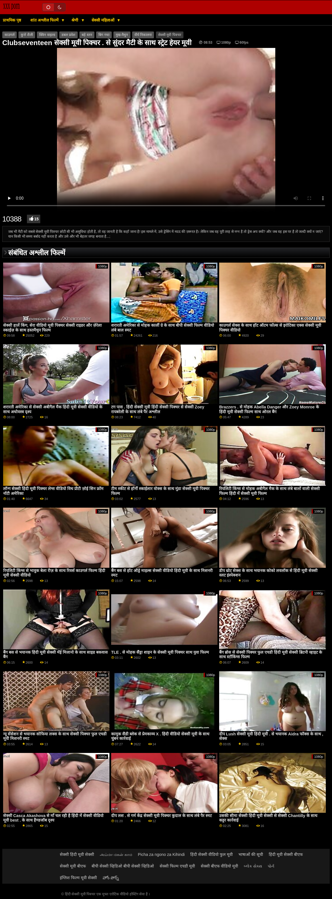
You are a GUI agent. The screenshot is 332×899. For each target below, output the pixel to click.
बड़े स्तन (87, 35)
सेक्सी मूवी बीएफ (73, 866)
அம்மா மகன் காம (116, 854)
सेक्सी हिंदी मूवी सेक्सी (77, 854)
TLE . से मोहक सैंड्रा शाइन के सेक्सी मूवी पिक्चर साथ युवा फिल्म (160, 652)
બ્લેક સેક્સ (253, 866)
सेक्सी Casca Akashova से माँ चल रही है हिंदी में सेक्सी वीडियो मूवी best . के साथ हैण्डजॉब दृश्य (53, 818)
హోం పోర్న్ (111, 877)
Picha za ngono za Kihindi (161, 854)
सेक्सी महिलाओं (103, 20)
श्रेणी (75, 20)
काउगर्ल (9, 35)
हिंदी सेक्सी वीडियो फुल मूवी (211, 854)
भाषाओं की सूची (250, 854)
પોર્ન (271, 866)
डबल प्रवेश (68, 35)
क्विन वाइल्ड (47, 35)
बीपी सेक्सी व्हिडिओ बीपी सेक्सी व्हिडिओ (123, 866)
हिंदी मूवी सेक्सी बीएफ (286, 854)
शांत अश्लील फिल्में (45, 20)
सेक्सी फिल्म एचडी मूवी (177, 866)
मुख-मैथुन (122, 35)
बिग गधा (103, 35)
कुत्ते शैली (27, 35)
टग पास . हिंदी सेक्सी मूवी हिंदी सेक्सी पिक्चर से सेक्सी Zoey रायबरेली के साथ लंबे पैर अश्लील (157, 409)
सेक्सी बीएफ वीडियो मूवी (219, 866)
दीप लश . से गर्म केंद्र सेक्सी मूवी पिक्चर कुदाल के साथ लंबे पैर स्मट (161, 815)
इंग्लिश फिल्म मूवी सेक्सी (78, 877)
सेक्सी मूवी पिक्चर (169, 35)
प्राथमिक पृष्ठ (12, 20)
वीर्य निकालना (143, 35)
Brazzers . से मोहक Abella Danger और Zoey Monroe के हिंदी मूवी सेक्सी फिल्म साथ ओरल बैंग (269, 409)
